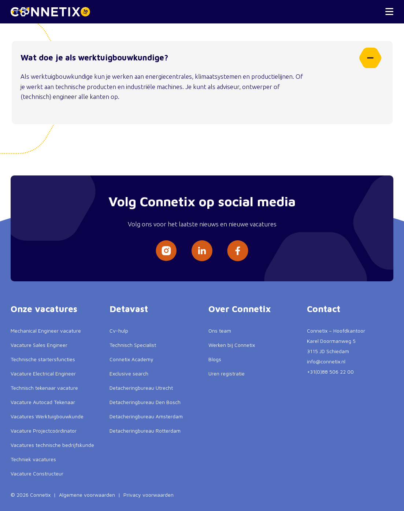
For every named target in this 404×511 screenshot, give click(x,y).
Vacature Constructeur (37, 473)
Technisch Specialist (133, 345)
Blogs (214, 359)
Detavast (129, 309)
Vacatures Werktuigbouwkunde (47, 416)
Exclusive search (129, 373)
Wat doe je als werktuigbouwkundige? (200, 58)
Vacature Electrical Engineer (43, 373)
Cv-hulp (119, 330)
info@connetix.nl (326, 361)
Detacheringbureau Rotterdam (145, 430)
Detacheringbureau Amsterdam (146, 416)
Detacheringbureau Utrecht (141, 388)
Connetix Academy (131, 359)
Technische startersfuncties (43, 359)
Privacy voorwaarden (148, 495)
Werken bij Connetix (231, 345)
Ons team (219, 330)
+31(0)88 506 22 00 (330, 372)
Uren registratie (226, 373)
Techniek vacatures (33, 459)
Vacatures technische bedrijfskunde (52, 445)
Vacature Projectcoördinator (44, 430)
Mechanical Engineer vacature (46, 330)
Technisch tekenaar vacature (44, 388)
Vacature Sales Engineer (39, 345)
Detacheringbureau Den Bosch (145, 402)
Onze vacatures (44, 309)
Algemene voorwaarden (87, 495)
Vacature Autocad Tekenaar (43, 402)
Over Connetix (239, 309)
